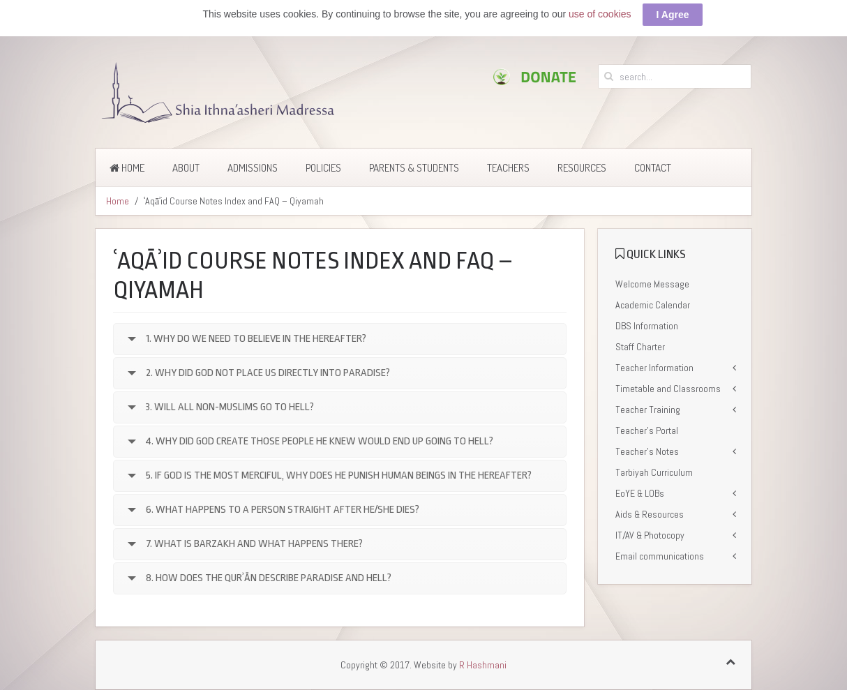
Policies (323, 166)
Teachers (508, 166)
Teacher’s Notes (647, 450)
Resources (581, 166)
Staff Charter (640, 345)
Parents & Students (414, 166)
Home (127, 166)
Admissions (252, 166)
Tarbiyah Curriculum (654, 471)
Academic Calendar (652, 303)
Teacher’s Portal (646, 429)
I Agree (673, 13)
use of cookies (600, 12)
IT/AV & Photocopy (649, 533)
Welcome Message (652, 282)
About (186, 166)
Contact (652, 166)
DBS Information (646, 324)
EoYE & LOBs (639, 492)
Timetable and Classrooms (668, 387)
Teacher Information (654, 366)
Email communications (659, 554)
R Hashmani (483, 664)
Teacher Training (647, 408)
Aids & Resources (649, 513)
